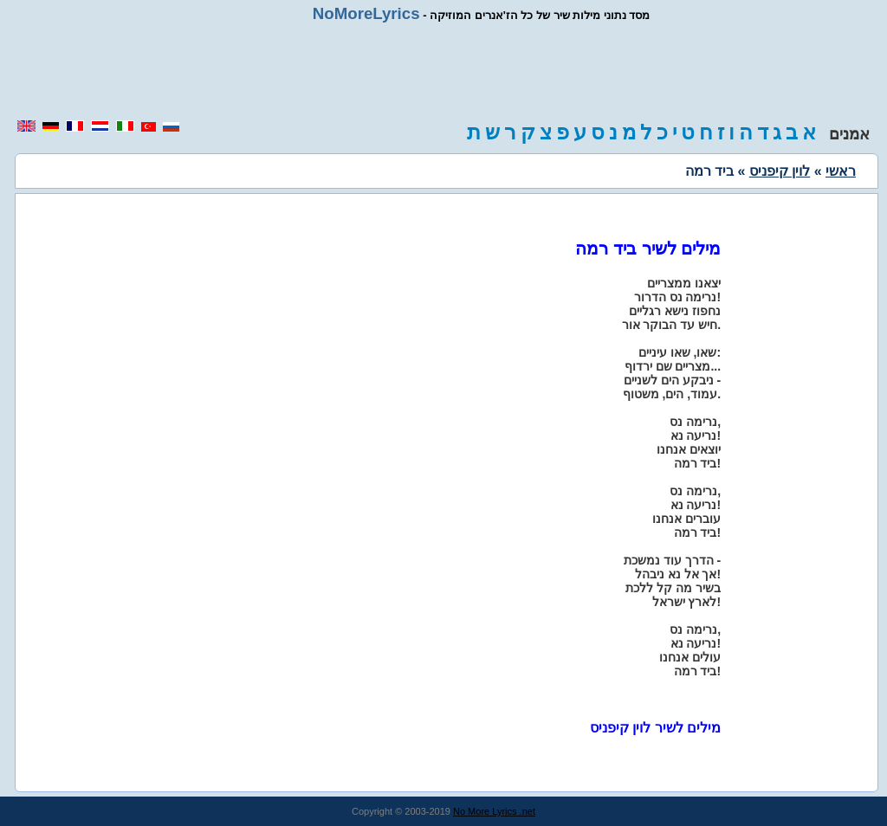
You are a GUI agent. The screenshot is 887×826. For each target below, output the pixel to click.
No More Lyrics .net (494, 811)
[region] (443, 71)
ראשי (840, 171)
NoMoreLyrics (366, 13)
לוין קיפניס (779, 171)
